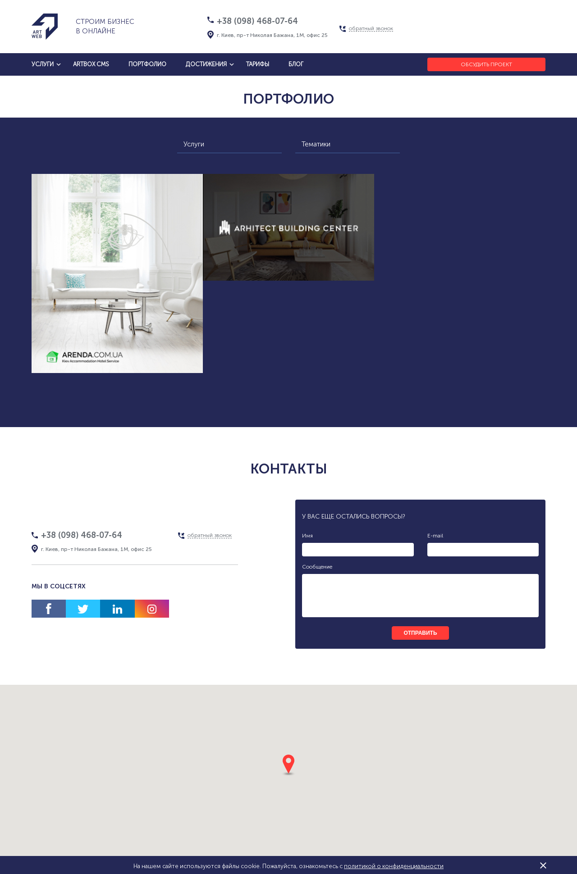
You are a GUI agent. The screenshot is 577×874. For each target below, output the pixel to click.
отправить (420, 633)
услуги (43, 64)
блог (295, 64)
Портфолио (147, 64)
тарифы (257, 64)
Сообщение (317, 567)
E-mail (435, 536)
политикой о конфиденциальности (394, 866)
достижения (206, 64)
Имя (307, 536)
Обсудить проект (486, 64)
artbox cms (91, 64)
